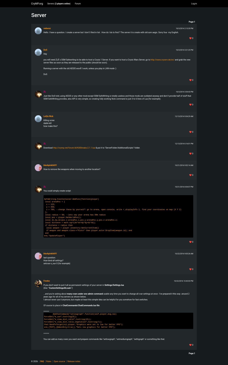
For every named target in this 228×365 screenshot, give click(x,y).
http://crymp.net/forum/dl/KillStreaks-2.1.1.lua (74, 148)
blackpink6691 (50, 165)
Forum (78, 3)
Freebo (46, 281)
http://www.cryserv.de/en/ (162, 60)
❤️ (191, 38)
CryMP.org (37, 3)
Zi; (44, 92)
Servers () (59, 3)
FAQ (42, 361)
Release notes (73, 361)
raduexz (47, 28)
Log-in (194, 3)
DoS (45, 50)
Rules (48, 361)
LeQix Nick (48, 116)
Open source (59, 361)
